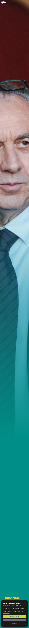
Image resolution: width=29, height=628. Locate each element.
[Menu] (27, 2)
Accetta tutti (14, 616)
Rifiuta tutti (14, 620)
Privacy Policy (6, 613)
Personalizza (14, 623)
